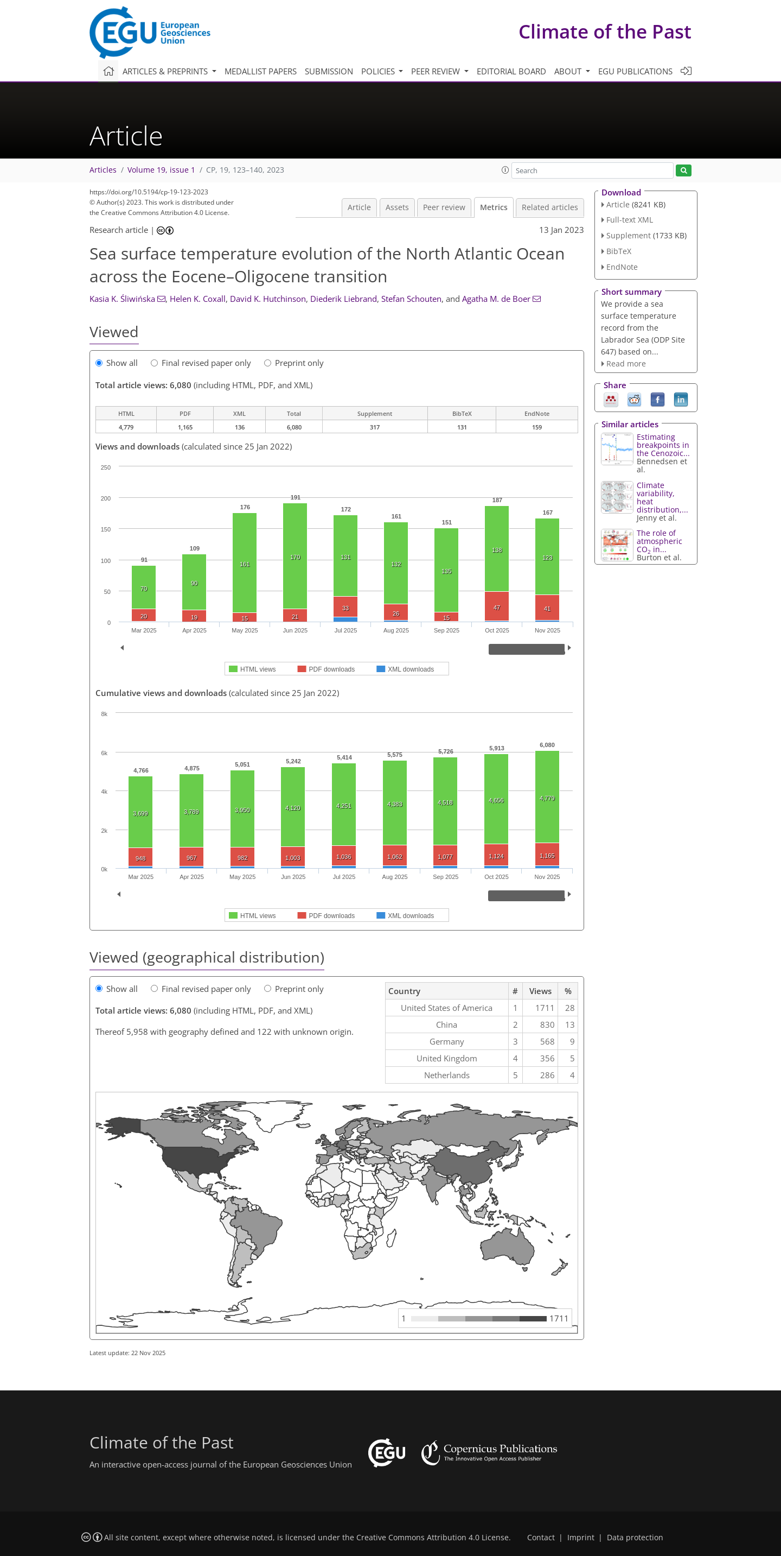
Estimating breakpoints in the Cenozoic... (663, 445)
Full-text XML (629, 219)
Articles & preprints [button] (166, 71)
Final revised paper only (201, 362)
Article (359, 207)
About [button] (569, 71)
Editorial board (511, 71)
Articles (103, 170)
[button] (505, 170)
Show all (116, 362)
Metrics (494, 207)
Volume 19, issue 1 (161, 170)
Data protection (635, 1537)
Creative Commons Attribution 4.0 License (432, 1537)
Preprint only (294, 362)
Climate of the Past (605, 31)
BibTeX (618, 251)
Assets (397, 207)
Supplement (628, 235)
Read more (626, 363)
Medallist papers (261, 71)
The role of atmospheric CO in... (659, 541)
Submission (329, 71)
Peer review (444, 207)
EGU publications (635, 71)
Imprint (580, 1537)
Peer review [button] (436, 71)
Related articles (550, 207)
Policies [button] (379, 71)
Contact (541, 1537)
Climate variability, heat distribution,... (662, 497)
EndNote (622, 267)
